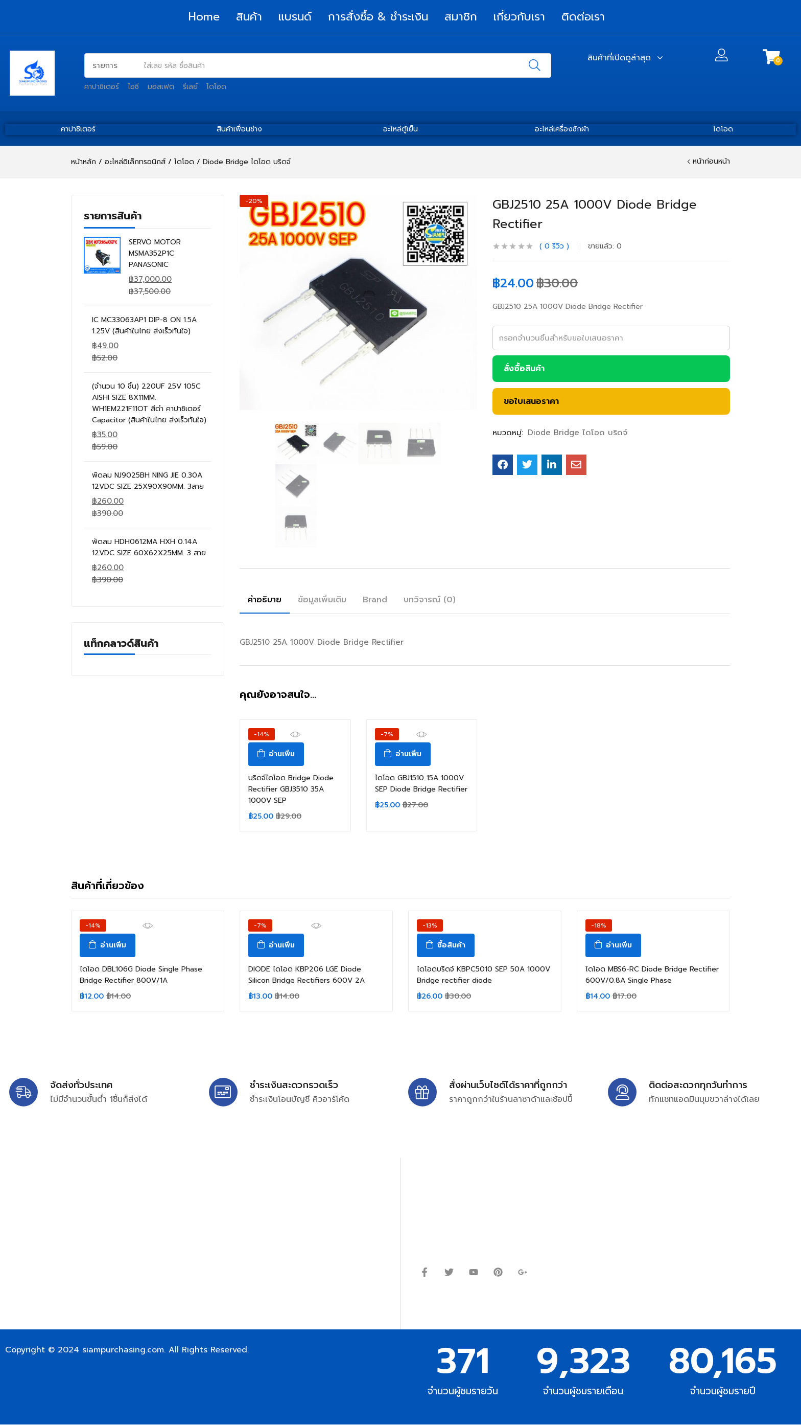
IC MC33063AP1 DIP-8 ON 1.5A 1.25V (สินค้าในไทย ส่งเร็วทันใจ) (144, 325)
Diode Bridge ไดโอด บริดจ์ (247, 161)
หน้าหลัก (83, 161)
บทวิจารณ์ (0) (430, 600)
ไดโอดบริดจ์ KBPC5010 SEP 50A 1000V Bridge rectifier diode (483, 975)
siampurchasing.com (123, 1350)
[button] (771, 57)
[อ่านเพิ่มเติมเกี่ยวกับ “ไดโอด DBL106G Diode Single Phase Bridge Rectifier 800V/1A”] (107, 945)
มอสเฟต (161, 86)
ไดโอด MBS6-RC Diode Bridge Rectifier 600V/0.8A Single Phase (652, 975)
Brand (375, 600)
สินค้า (249, 16)
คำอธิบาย (264, 600)
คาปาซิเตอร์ (101, 86)
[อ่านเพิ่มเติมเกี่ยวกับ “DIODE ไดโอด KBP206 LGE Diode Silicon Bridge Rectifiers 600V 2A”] (276, 945)
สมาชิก (460, 16)
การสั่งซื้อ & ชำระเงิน (378, 16)
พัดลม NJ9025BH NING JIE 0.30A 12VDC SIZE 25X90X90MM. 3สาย (148, 481)
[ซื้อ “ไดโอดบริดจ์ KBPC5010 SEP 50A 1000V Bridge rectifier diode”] (446, 945)
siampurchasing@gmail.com (95, 1213)
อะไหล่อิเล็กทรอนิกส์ (135, 161)
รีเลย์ (190, 86)
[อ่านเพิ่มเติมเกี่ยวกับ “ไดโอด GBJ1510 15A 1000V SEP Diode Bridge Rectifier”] (403, 754)
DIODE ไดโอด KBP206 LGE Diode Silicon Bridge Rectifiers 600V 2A (306, 975)
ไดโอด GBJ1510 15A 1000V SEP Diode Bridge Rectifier (421, 784)
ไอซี (133, 86)
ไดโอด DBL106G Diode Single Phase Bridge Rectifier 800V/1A (141, 975)
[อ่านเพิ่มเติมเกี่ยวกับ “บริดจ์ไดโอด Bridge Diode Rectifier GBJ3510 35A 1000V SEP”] (276, 754)
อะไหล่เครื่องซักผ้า (562, 129)
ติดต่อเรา (583, 16)
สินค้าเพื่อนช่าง (239, 129)
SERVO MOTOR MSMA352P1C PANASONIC (155, 253)
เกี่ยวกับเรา (519, 16)
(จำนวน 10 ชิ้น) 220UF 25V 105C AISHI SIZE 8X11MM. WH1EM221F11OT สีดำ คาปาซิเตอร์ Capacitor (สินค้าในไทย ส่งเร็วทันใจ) (149, 403)
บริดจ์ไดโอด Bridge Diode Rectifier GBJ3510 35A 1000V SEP (291, 789)
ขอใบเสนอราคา (531, 401)
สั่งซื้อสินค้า (524, 369)
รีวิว (554, 246)
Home (204, 16)
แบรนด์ (295, 16)
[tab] (265, 601)
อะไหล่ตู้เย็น (400, 129)
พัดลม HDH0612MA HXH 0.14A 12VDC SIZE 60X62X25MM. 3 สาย (149, 547)
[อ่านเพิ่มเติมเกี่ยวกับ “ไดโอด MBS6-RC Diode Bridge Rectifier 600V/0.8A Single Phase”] (613, 945)
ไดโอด (216, 86)
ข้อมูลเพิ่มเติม (322, 600)
